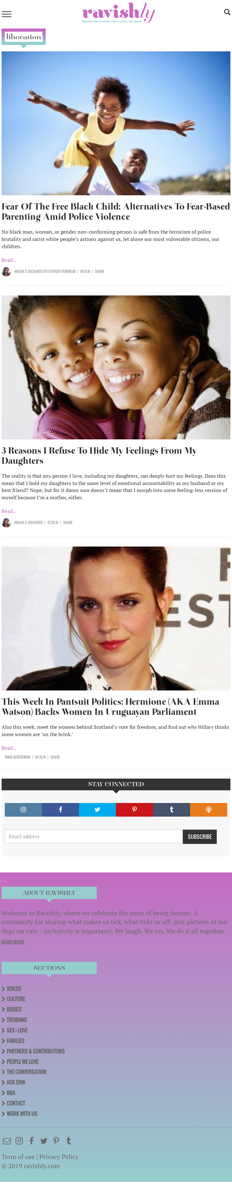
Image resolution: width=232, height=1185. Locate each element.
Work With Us (22, 1113)
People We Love (22, 1061)
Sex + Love (17, 1030)
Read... (9, 259)
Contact (16, 1103)
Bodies (14, 1009)
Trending (17, 1020)
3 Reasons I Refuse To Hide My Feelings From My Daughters (99, 455)
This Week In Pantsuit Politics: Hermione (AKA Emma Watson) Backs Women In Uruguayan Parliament (110, 706)
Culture (16, 999)
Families (15, 1041)
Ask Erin (16, 1082)
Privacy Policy (58, 1156)
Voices (14, 989)
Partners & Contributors (36, 1051)
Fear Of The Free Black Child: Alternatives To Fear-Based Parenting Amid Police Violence (116, 211)
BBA (11, 1093)
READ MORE (13, 942)
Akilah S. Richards (28, 271)
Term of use (18, 1156)
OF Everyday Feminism (59, 271)
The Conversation (26, 1072)
